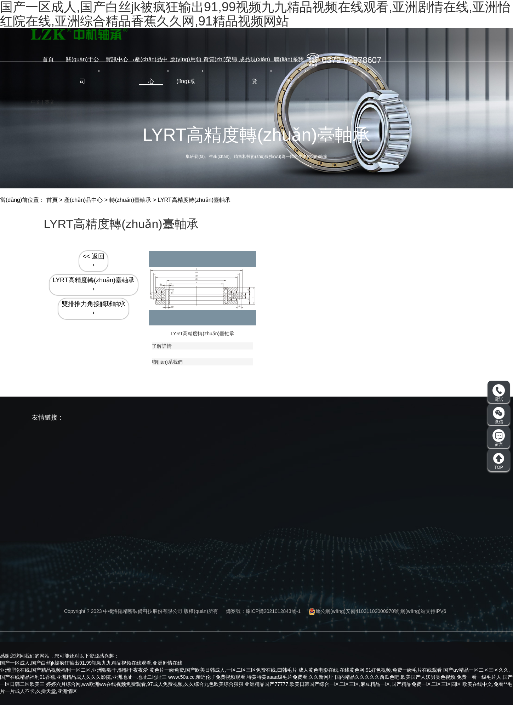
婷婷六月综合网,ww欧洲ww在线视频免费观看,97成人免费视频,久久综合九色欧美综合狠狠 (145, 684)
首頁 (48, 59)
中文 (36, 102)
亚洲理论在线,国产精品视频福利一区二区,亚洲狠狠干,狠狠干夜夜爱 (74, 670)
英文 (50, 102)
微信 (499, 415)
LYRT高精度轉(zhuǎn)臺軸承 (194, 200)
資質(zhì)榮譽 (220, 59)
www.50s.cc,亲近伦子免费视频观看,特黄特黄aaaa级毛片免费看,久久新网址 (251, 677)
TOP (498, 461)
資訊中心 (117, 59)
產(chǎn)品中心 (151, 70)
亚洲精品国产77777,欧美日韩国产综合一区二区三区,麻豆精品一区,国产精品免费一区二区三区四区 (353, 684)
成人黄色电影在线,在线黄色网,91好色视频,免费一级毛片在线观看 (370, 670)
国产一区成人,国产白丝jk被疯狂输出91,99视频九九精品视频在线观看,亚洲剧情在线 (91, 663)
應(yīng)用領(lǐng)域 (185, 70)
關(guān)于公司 (82, 70)
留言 (498, 438)
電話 (498, 393)
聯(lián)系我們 (289, 70)
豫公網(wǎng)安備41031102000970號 (353, 611)
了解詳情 (162, 346)
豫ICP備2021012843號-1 (273, 611)
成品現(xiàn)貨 (254, 70)
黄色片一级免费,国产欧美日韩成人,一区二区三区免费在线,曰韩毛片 (223, 670)
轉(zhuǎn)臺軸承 (130, 200)
